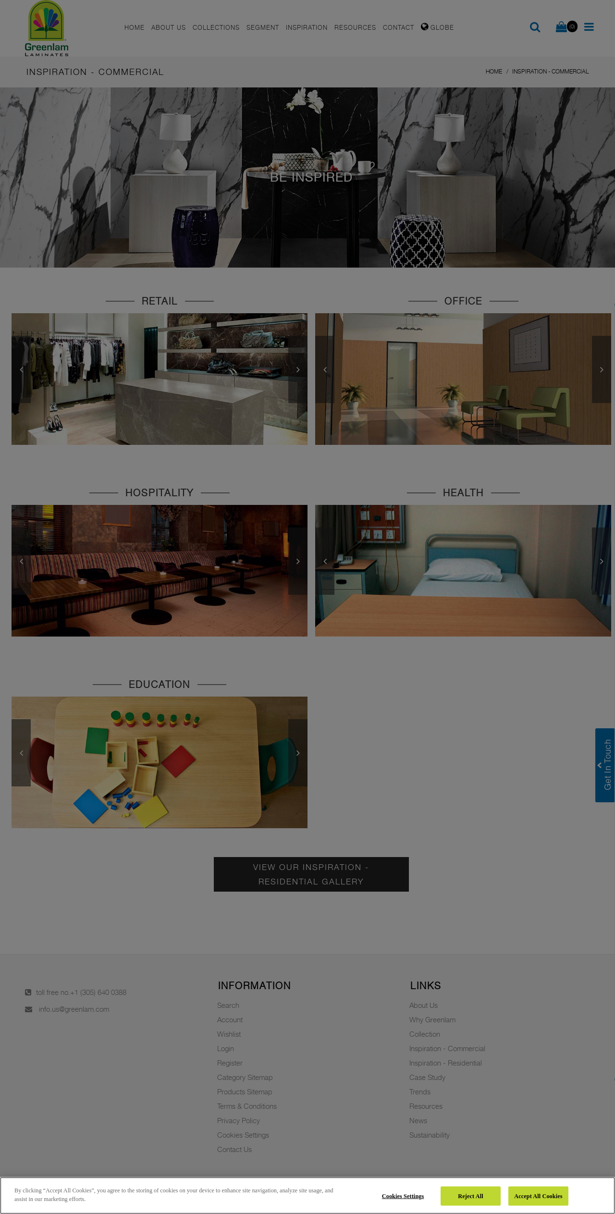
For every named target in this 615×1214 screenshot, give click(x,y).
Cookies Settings (403, 1195)
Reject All (470, 1195)
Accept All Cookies (538, 1195)
